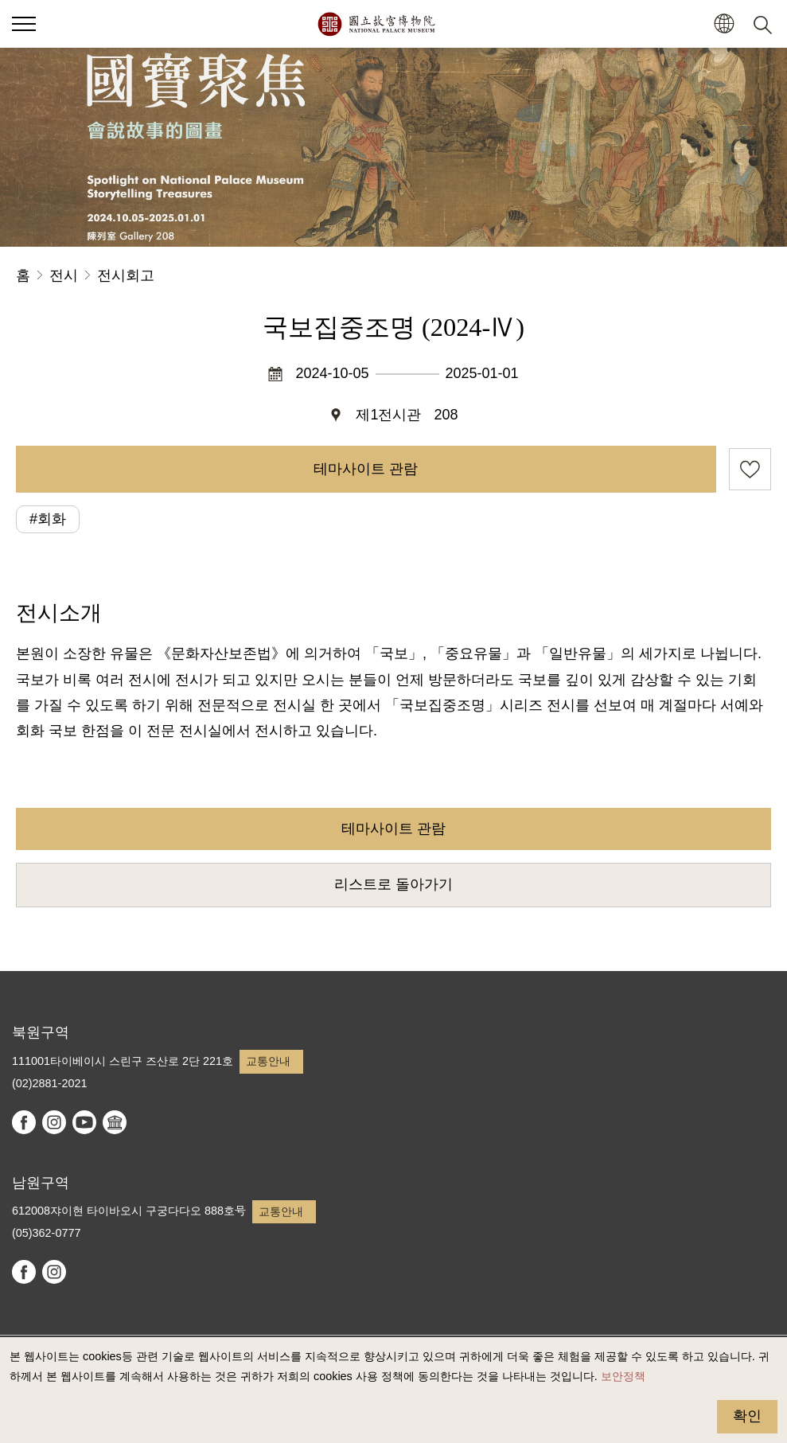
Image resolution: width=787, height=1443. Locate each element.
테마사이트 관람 (366, 469)
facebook (24, 1122)
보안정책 (623, 1376)
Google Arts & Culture (115, 1122)
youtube (84, 1122)
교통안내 (268, 1061)
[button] (723, 24)
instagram (54, 1122)
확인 (747, 1416)
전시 (63, 275)
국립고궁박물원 (376, 24)
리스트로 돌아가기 (393, 884)
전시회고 (125, 275)
